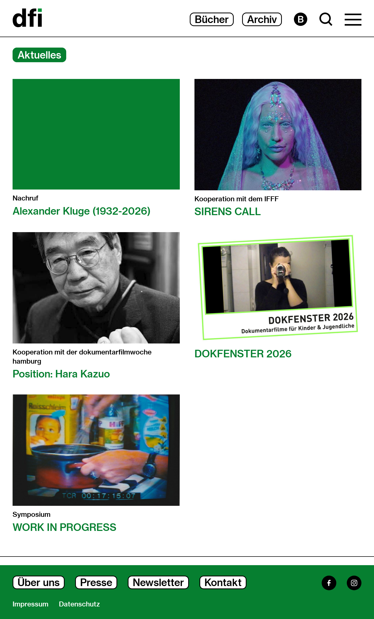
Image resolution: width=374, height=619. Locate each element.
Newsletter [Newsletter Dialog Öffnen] (158, 582)
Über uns (39, 582)
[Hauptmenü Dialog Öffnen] (353, 21)
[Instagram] (354, 583)
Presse (96, 582)
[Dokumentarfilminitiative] (27, 18)
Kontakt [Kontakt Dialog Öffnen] (223, 582)
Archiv (262, 19)
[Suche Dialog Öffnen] (326, 19)
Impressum (30, 604)
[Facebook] (329, 583)
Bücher (212, 19)
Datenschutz (79, 604)
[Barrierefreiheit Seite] (300, 19)
